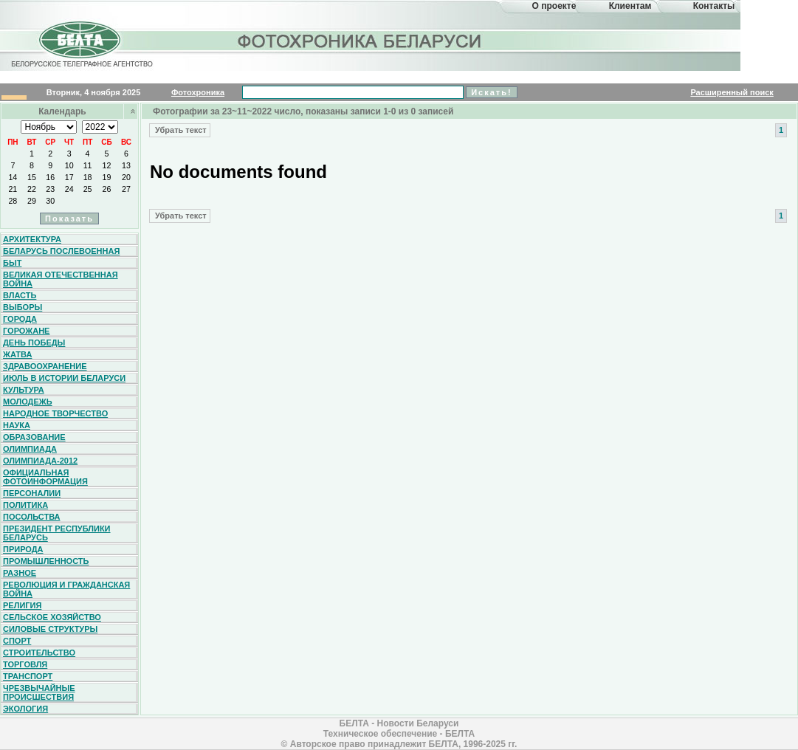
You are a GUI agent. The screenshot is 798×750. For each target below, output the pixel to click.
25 (87, 189)
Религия (22, 605)
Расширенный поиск (731, 92)
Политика (25, 504)
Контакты (714, 6)
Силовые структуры (50, 629)
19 (107, 177)
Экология (25, 708)
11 (87, 165)
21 (12, 189)
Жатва (17, 354)
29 (31, 200)
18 (87, 177)
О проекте (554, 6)
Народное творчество (55, 413)
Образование (34, 437)
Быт (12, 262)
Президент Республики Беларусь (57, 533)
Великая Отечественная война (60, 279)
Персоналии (32, 493)
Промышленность (46, 561)
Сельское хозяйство (52, 617)
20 (126, 177)
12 (107, 165)
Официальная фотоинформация (45, 477)
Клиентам (630, 6)
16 (50, 177)
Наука (16, 425)
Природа (23, 549)
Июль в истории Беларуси (64, 378)
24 (69, 189)
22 (31, 189)
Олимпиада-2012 (40, 460)
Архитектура (32, 239)
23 (50, 189)
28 (12, 200)
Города (20, 318)
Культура (23, 389)
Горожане (26, 330)
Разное (19, 572)
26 (107, 189)
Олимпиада (30, 448)
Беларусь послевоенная (61, 251)
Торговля (25, 664)
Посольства (32, 516)
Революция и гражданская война (66, 589)
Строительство (39, 652)
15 (31, 177)
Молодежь (27, 401)
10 (69, 165)
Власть (19, 295)
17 (69, 177)
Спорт (17, 640)
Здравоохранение (45, 366)
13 (126, 165)
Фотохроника (197, 92)
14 (12, 177)
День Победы (34, 342)
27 (126, 189)
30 (50, 200)
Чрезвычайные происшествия (39, 692)
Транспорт (27, 676)
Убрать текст (180, 129)
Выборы (22, 307)
